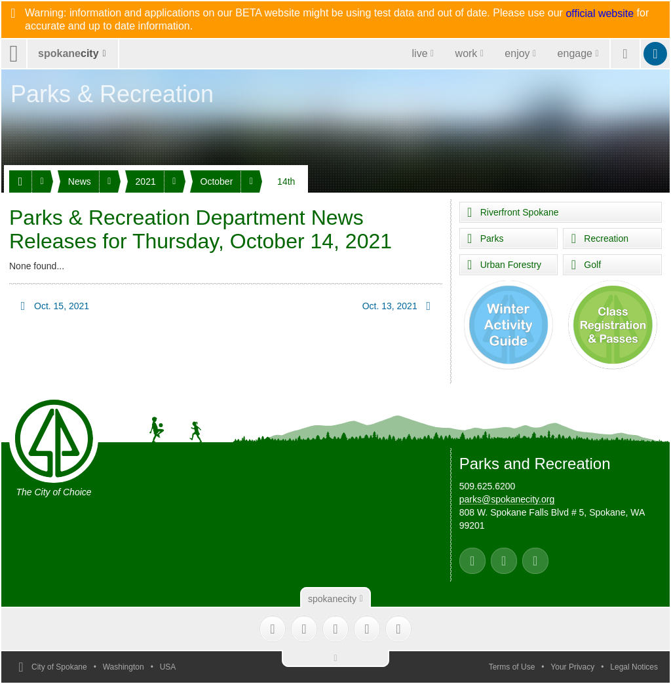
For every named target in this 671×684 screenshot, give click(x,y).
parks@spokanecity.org (506, 499)
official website (600, 14)
